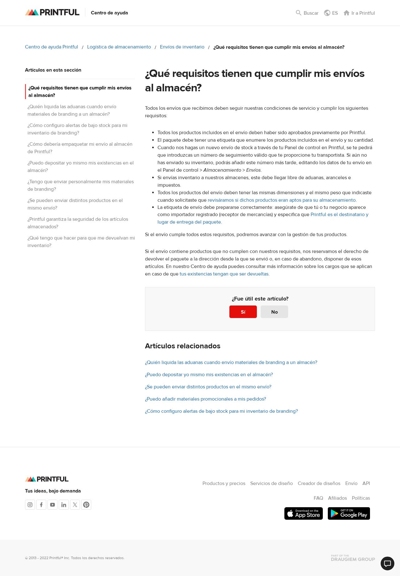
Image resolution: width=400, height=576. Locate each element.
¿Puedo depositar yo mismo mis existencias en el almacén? (209, 374)
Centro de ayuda (109, 13)
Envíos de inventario (182, 47)
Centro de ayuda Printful (51, 47)
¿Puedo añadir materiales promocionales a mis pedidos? (205, 399)
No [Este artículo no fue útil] (274, 312)
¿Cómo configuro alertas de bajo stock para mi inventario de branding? (221, 411)
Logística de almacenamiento (119, 47)
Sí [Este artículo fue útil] (243, 312)
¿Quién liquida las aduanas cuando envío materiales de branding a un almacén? (231, 362)
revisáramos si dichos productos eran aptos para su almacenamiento (281, 200)
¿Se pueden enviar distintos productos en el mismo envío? (208, 387)
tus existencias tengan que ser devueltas (224, 274)
